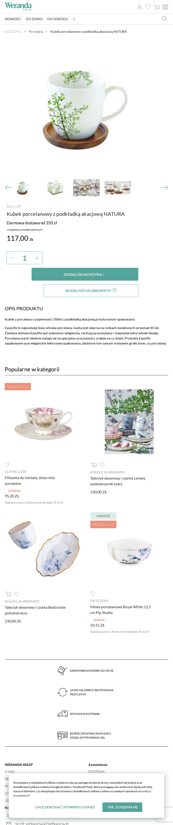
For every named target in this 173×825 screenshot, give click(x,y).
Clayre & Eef (16, 455)
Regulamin (14, 762)
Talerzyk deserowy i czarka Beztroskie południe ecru (35, 593)
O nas (9, 755)
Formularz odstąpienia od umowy (119, 770)
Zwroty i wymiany (104, 762)
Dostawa (96, 755)
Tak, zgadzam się (122, 807)
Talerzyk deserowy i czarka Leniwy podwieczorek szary (117, 464)
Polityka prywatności (24, 770)
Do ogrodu (57, 19)
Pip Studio (99, 584)
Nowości (13, 19)
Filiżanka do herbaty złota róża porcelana (30, 464)
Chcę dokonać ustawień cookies (65, 807)
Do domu (34, 19)
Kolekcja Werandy (107, 456)
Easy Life (14, 206)
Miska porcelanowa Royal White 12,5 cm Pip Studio (120, 593)
